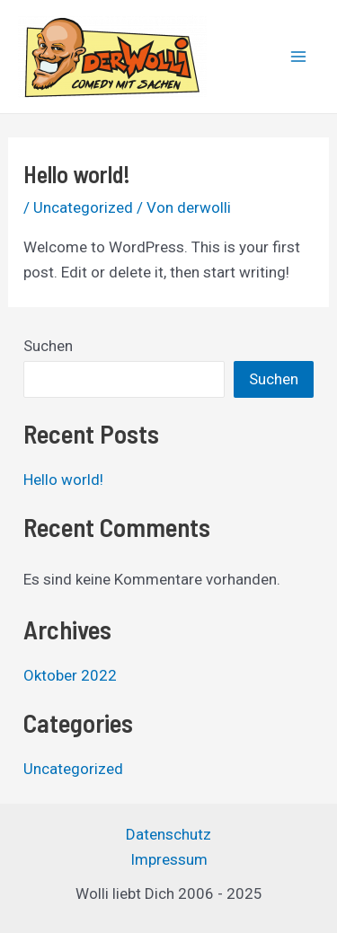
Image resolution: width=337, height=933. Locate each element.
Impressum (169, 859)
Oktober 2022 (70, 675)
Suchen (48, 346)
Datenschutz (168, 834)
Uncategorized (83, 207)
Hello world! (63, 480)
